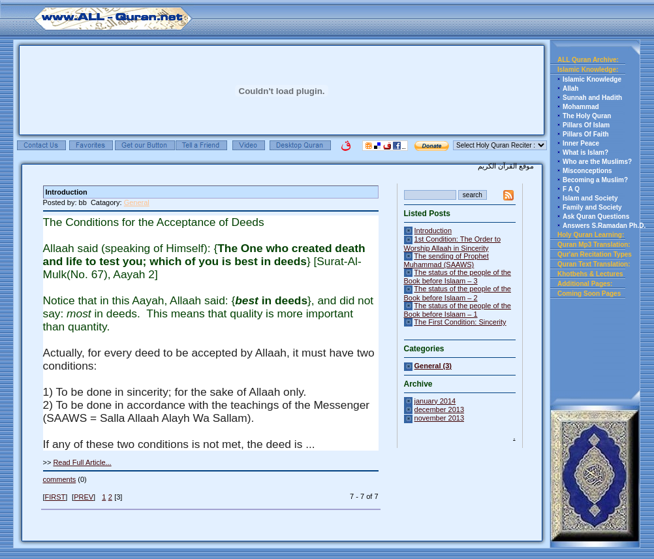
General (136, 202)
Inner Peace (581, 143)
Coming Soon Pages (589, 293)
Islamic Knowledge (592, 79)
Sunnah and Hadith (592, 97)
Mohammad (581, 106)
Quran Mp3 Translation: (594, 244)
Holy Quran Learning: (590, 234)
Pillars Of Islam (586, 125)
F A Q (571, 189)
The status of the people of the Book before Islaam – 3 (457, 276)
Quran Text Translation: (594, 264)
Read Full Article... (82, 462)
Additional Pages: (584, 283)
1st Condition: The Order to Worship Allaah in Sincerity (452, 243)
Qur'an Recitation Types (594, 254)
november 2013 (439, 418)
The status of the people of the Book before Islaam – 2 (457, 293)
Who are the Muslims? (597, 161)
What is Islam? (585, 152)
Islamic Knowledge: (587, 69)
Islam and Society (590, 198)
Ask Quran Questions (596, 216)
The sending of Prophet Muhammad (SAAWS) (446, 260)
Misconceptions (587, 170)
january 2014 (435, 401)
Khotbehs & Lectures (590, 274)
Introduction (433, 230)
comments (59, 479)
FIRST (55, 497)
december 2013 (439, 409)
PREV (83, 497)
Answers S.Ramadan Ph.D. (604, 225)
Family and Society (592, 207)
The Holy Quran (587, 116)
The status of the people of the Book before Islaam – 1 (457, 310)
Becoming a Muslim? (595, 180)
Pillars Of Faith (586, 134)
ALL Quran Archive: (588, 59)
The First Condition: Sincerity (460, 322)
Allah (570, 88)
